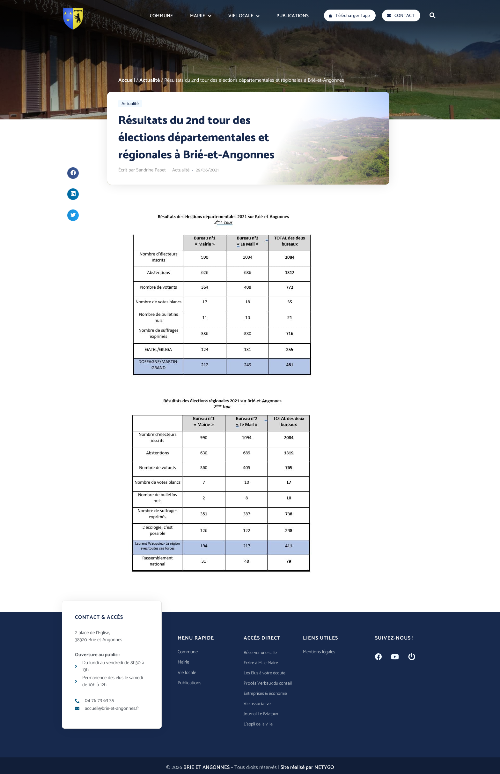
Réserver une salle (260, 652)
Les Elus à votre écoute (264, 673)
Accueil (126, 80)
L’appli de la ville (258, 724)
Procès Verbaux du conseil (268, 683)
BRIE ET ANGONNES (206, 767)
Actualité (149, 80)
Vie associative (257, 704)
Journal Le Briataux (261, 714)
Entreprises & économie (265, 693)
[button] (432, 15)
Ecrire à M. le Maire (261, 663)
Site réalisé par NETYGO (307, 767)
